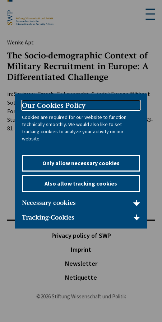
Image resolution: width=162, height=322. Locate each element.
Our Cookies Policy (53, 105)
